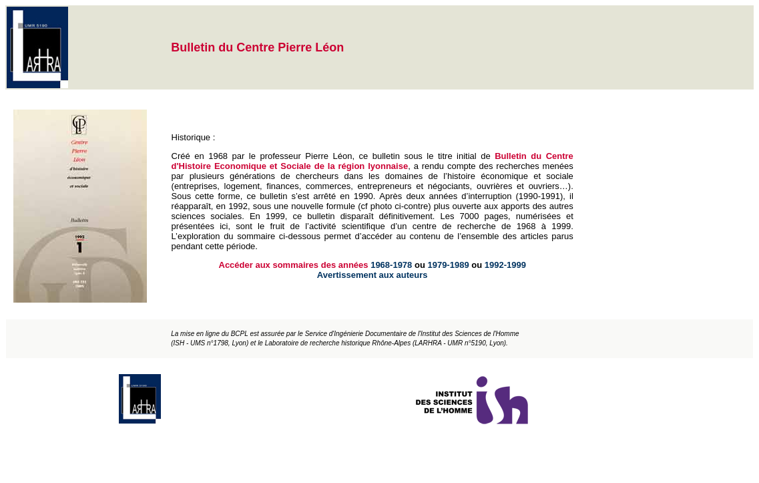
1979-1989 (448, 265)
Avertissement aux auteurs (372, 275)
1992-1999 (505, 265)
